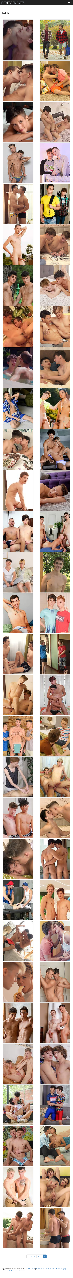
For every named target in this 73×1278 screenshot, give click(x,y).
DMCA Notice (30, 1269)
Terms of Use (40, 1269)
